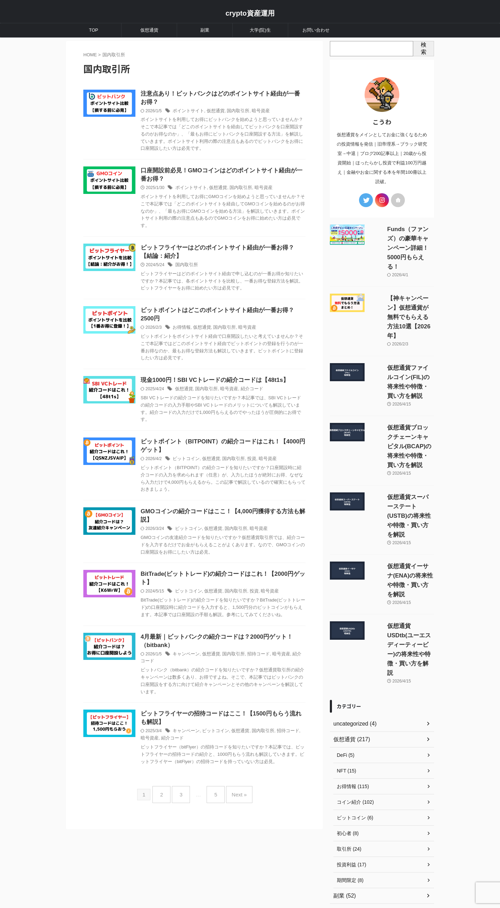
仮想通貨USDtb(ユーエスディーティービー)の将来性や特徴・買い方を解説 (400, 532)
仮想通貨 (149, 30)
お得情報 (198, 332)
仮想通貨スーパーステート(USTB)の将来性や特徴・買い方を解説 (400, 441)
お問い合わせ (316, 30)
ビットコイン (202, 465)
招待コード (269, 671)
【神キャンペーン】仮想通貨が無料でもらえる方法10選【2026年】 (401, 289)
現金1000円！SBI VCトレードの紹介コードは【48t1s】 (228, 385)
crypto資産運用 (249, 13)
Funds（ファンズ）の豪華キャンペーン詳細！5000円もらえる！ (401, 239)
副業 (204, 30)
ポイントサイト (204, 112)
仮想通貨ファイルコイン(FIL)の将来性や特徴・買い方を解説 (402, 340)
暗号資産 (272, 112)
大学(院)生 (260, 30)
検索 (423, 48)
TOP (93, 30)
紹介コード (263, 394)
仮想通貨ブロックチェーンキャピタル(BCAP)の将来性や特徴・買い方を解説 (401, 390)
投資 (263, 465)
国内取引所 (250, 112)
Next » (233, 818)
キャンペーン (202, 671)
